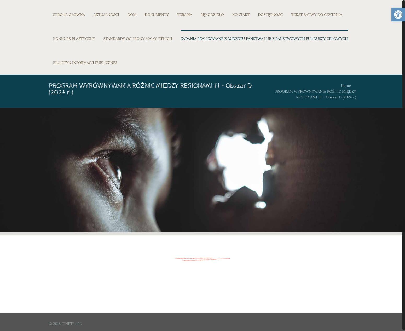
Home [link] (346, 85)
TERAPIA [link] (184, 14)
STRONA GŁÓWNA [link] (69, 14)
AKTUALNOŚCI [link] (106, 14)
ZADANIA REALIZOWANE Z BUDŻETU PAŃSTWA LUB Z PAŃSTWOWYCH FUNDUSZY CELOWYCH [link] (264, 38)
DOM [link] (132, 14)
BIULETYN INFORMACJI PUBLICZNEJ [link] (85, 62)
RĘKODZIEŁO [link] (212, 14)
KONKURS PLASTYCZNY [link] (74, 38)
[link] (398, 14)
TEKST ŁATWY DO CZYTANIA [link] (316, 14)
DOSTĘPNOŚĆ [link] (270, 14)
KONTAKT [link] (241, 14)
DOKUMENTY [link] (157, 14)
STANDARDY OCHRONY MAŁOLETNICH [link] (137, 38)
